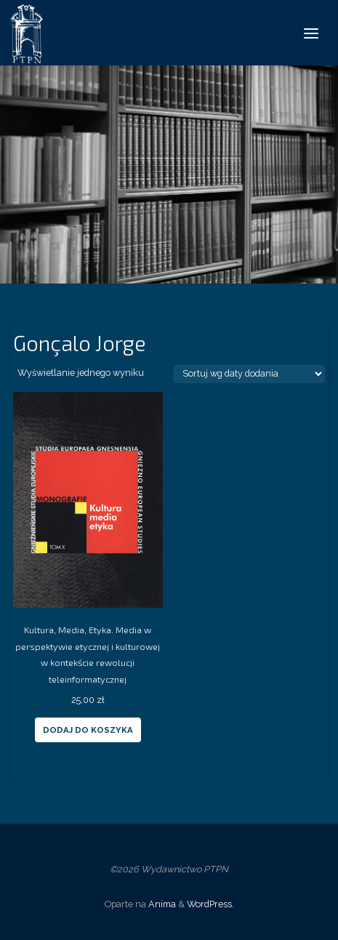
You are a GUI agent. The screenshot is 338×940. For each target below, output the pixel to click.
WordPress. (210, 904)
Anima (161, 904)
